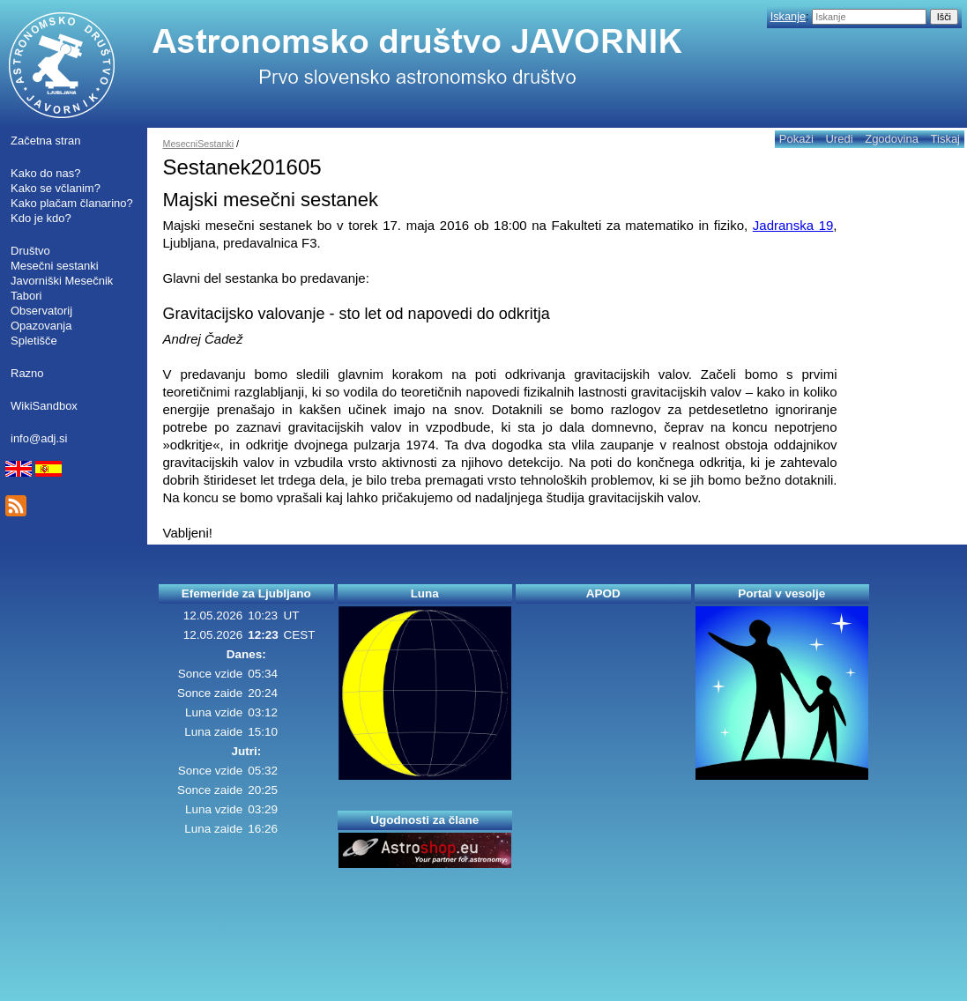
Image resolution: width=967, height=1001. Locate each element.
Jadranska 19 (793, 225)
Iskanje (788, 16)
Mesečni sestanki (55, 265)
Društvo (30, 250)
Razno (27, 373)
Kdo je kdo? (41, 218)
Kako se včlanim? (55, 188)
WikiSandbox (44, 405)
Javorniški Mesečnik (62, 280)
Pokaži (796, 138)
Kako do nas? (46, 173)
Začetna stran (46, 140)
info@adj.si (39, 438)
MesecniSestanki (198, 143)
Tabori (26, 295)
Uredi (838, 138)
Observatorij (41, 310)
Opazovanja (41, 325)
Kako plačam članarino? (72, 203)
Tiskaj (945, 138)
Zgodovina (892, 138)
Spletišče (34, 340)
